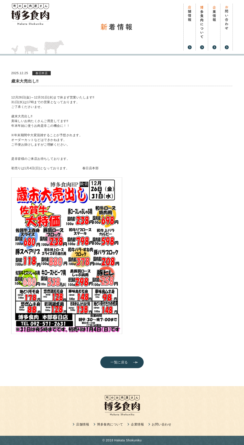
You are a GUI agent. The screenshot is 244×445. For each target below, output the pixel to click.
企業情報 (137, 424)
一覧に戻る (119, 362)
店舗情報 (82, 424)
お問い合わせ (161, 424)
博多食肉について (110, 424)
